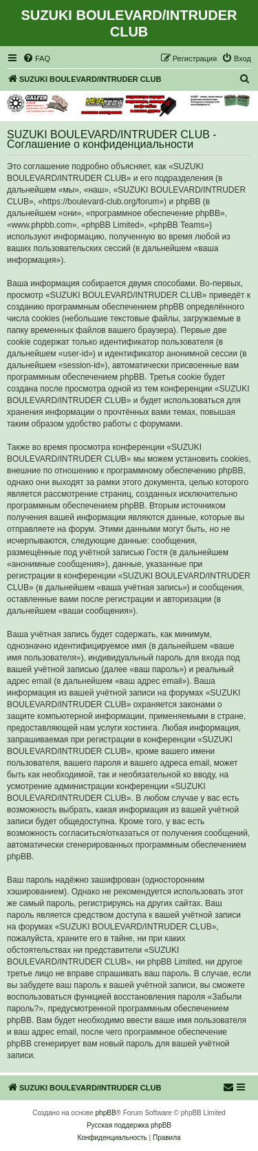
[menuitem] (36, 58)
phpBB (106, 1113)
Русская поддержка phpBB (129, 1125)
